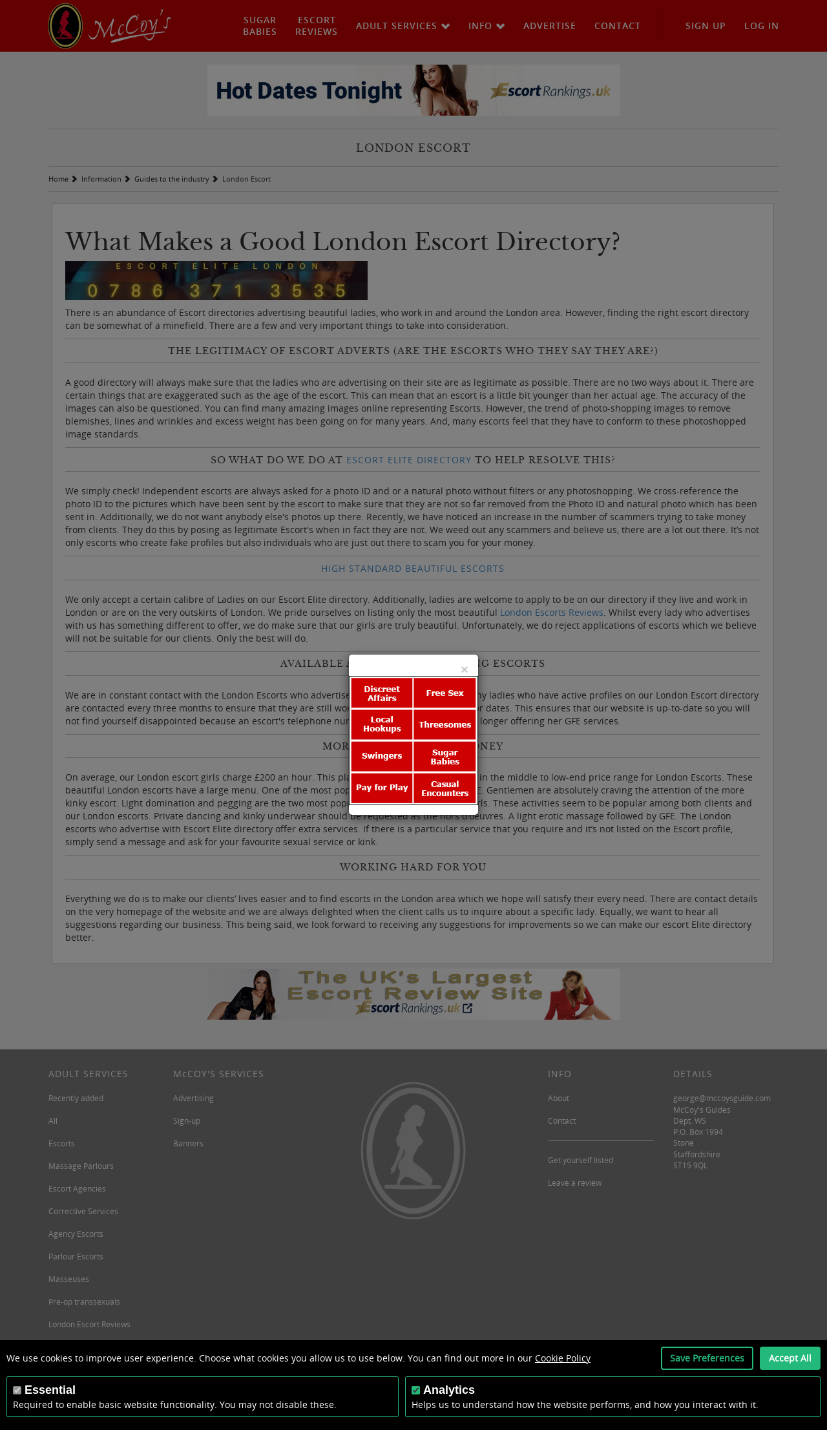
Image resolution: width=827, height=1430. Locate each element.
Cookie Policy (563, 1358)
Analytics (449, 1389)
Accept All (790, 1358)
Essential (50, 1389)
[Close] (464, 669)
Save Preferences (707, 1358)
